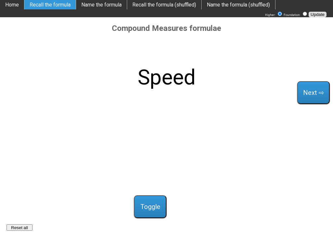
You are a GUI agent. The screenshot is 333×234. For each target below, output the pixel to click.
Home (12, 5)
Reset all (19, 227)
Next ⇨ (313, 93)
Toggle (150, 207)
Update (318, 14)
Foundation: (292, 15)
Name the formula (101, 5)
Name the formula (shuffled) (238, 5)
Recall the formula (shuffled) (164, 5)
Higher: (270, 15)
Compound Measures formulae (166, 28)
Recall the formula (50, 5)
